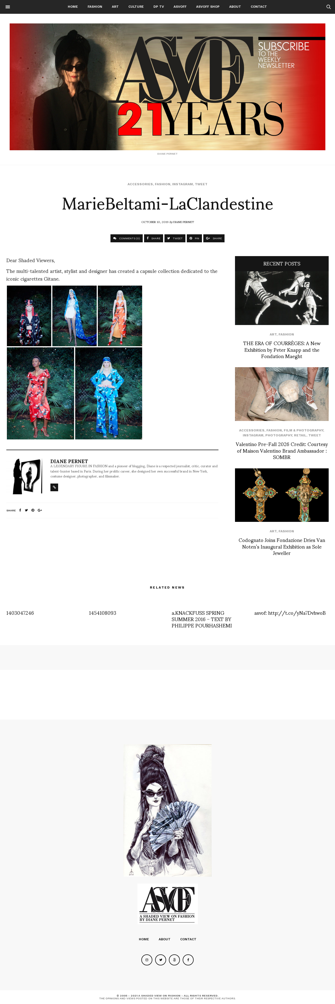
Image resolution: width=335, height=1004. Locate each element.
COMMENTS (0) (126, 238)
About (235, 7)
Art (115, 7)
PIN (194, 238)
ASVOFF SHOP (208, 7)
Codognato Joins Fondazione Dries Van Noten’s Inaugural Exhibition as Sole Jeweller (282, 546)
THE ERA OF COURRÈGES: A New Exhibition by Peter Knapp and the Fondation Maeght (281, 349)
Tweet (201, 184)
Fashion (95, 7)
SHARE (153, 238)
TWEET (175, 238)
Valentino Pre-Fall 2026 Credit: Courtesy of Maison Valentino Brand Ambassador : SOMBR (282, 450)
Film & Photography (303, 430)
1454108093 (102, 612)
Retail (300, 435)
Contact (259, 7)
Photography (278, 435)
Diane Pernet (183, 221)
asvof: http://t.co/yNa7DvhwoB (290, 612)
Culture (136, 7)
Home (73, 7)
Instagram (182, 184)
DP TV (158, 7)
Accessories (140, 184)
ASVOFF (180, 7)
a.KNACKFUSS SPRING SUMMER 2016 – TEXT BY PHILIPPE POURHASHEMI (202, 619)
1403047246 (20, 612)
